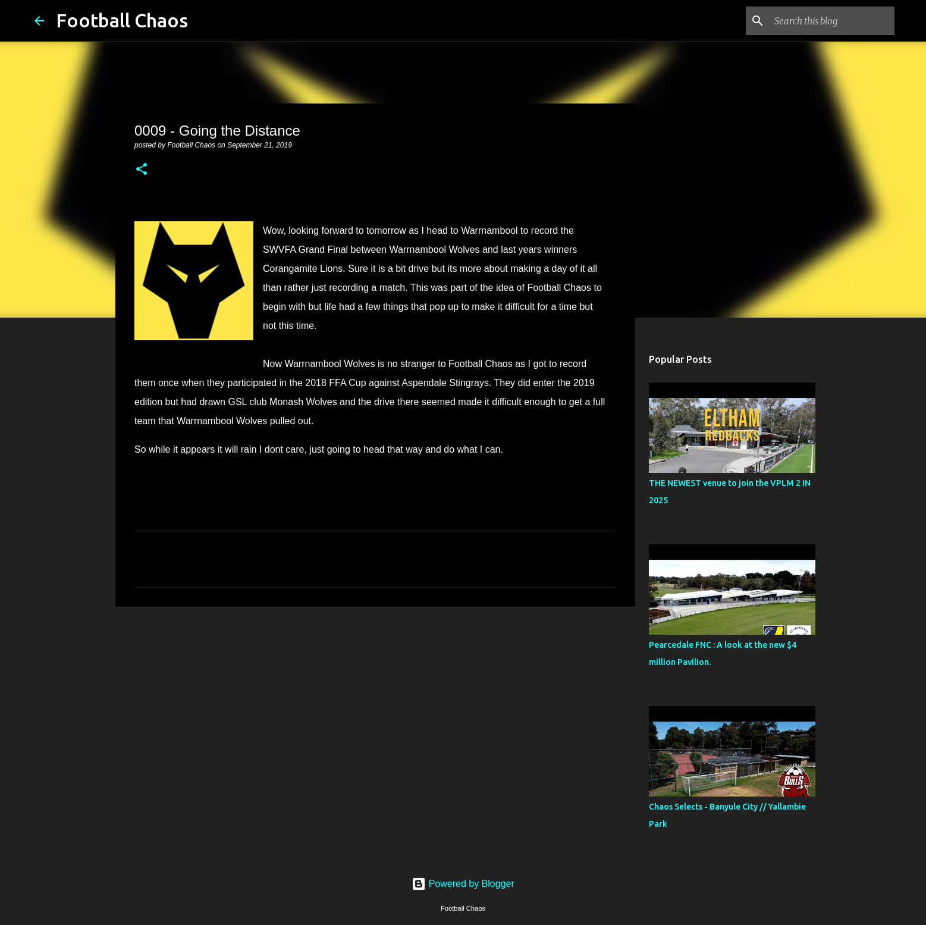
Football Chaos (122, 20)
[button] (141, 170)
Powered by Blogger (463, 884)
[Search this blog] (832, 21)
